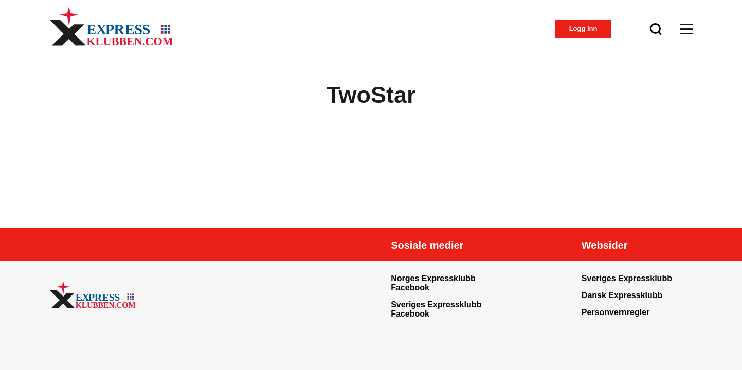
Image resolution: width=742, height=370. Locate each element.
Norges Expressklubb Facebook (433, 283)
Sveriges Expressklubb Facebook (436, 309)
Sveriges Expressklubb (627, 278)
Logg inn (583, 28)
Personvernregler (616, 312)
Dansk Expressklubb (622, 295)
